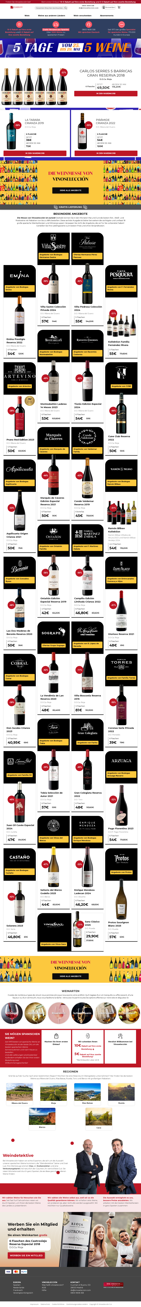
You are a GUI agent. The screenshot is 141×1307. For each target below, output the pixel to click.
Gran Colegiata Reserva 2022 (88, 794)
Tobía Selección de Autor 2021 (51, 794)
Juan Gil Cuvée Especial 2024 (20, 827)
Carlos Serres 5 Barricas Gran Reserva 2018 (106, 73)
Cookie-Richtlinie (58, 1304)
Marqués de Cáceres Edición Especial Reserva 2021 (52, 501)
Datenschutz (45, 1304)
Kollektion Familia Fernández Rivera (118, 343)
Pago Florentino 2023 (120, 828)
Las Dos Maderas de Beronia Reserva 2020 (19, 632)
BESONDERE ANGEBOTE (70, 213)
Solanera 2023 (14, 925)
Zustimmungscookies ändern (77, 1304)
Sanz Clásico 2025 (92, 923)
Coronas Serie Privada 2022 (121, 730)
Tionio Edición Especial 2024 (87, 406)
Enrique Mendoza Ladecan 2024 (84, 892)
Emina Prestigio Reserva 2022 (15, 341)
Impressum (34, 1304)
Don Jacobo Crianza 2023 (18, 730)
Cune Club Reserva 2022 (119, 438)
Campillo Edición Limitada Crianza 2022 (87, 600)
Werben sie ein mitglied (26, 1255)
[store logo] (17, 7)
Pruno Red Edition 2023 (20, 439)
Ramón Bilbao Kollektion (116, 530)
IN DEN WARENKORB (105, 93)
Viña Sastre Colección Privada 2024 (53, 308)
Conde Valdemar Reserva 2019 (84, 503)
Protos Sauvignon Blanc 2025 (118, 924)
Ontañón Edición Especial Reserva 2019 (53, 600)
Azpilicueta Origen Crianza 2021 (17, 535)
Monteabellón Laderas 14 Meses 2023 (53, 406)
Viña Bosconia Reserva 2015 (87, 697)
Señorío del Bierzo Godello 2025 (51, 892)
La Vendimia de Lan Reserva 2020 (52, 697)
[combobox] (51, 8)
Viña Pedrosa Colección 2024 (88, 308)
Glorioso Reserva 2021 (121, 634)
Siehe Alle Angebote (70, 190)
